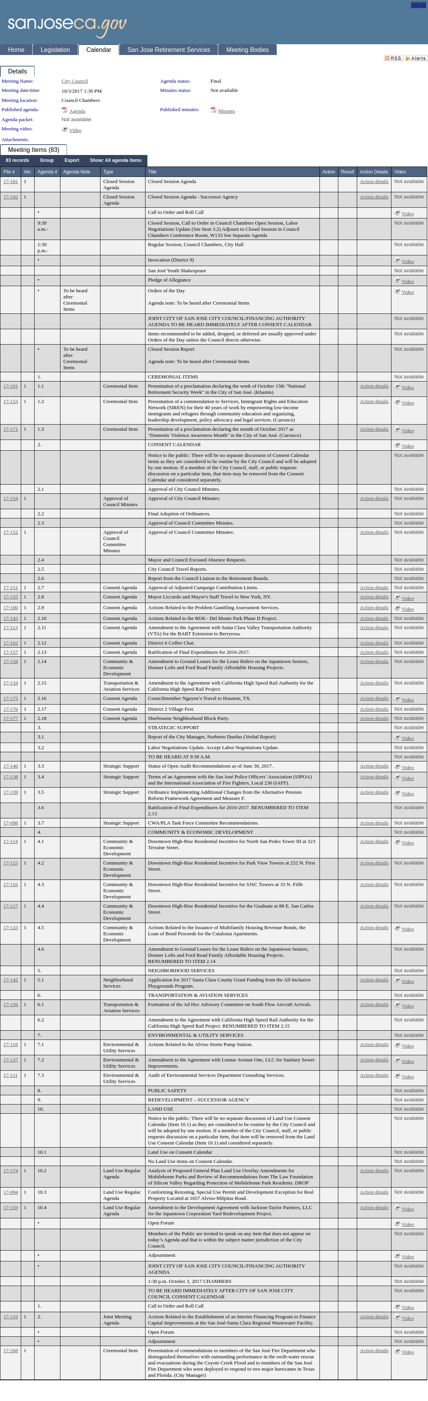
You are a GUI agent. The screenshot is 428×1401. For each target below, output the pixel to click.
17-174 (10, 1170)
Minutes (226, 111)
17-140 (10, 766)
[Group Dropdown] (47, 160)
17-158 (10, 661)
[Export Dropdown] (72, 160)
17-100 (10, 607)
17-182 (10, 197)
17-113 (10, 627)
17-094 (10, 1192)
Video (75, 130)
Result (347, 172)
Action (329, 172)
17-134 (10, 683)
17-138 (10, 777)
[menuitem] (17, 160)
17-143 (10, 618)
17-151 (10, 587)
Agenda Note (76, 172)
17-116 (10, 884)
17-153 (10, 401)
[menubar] (73, 161)
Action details (374, 181)
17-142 (10, 980)
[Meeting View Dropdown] (115, 160)
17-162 (10, 643)
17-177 (10, 718)
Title (152, 172)
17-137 (10, 1060)
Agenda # (47, 172)
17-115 (10, 863)
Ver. (28, 172)
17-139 (10, 792)
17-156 (10, 1004)
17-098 (10, 823)
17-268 (10, 1350)
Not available (76, 119)
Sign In (418, 5)
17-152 (10, 532)
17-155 (10, 597)
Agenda (77, 111)
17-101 (10, 386)
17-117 (10, 906)
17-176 (10, 709)
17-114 (10, 841)
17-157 (10, 652)
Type (108, 172)
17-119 (10, 1316)
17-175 (10, 698)
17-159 (10, 1207)
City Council (75, 81)
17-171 (10, 429)
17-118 (10, 1044)
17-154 (10, 498)
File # (9, 172)
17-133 (10, 927)
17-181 (10, 181)
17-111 (10, 1075)
